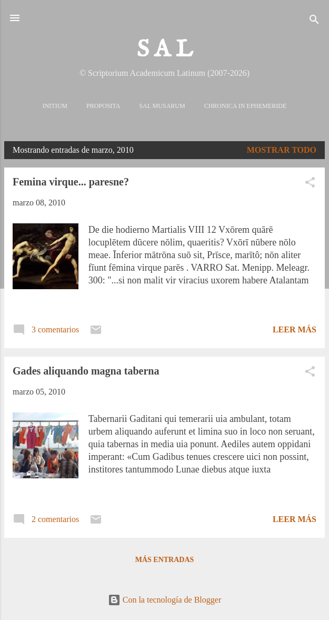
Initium (55, 106)
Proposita (103, 106)
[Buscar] (314, 21)
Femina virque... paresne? (71, 182)
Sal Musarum (162, 106)
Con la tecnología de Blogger (165, 599)
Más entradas (164, 560)
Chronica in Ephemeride (245, 106)
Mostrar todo (281, 149)
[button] (310, 184)
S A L (165, 50)
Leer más (294, 329)
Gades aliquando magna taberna (86, 371)
